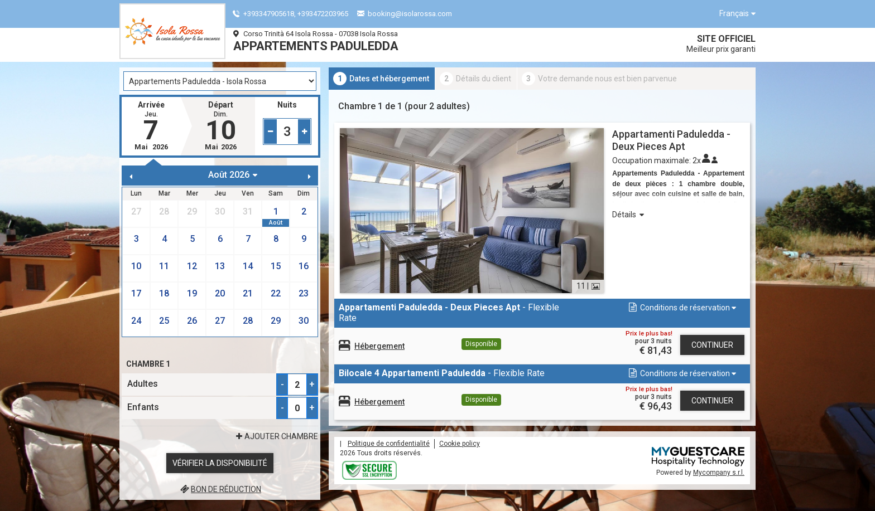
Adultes (142, 383)
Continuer (712, 344)
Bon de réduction (220, 489)
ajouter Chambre (275, 436)
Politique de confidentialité (389, 443)
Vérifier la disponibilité (219, 463)
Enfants (143, 407)
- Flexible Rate (449, 312)
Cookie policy (459, 443)
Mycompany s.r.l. (718, 472)
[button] (681, 308)
